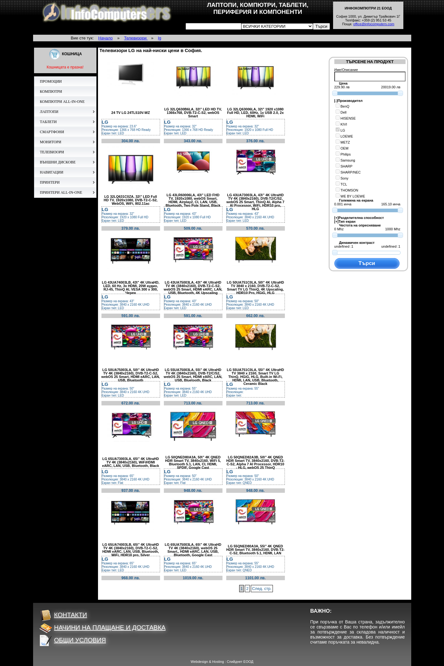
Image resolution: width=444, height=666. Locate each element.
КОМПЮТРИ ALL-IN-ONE (62, 101)
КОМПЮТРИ (51, 91)
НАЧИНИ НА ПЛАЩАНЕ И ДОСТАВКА (102, 627)
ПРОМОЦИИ (51, 81)
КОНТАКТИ (63, 614)
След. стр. (262, 588)
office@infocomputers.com (373, 24)
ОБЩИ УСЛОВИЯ (72, 640)
